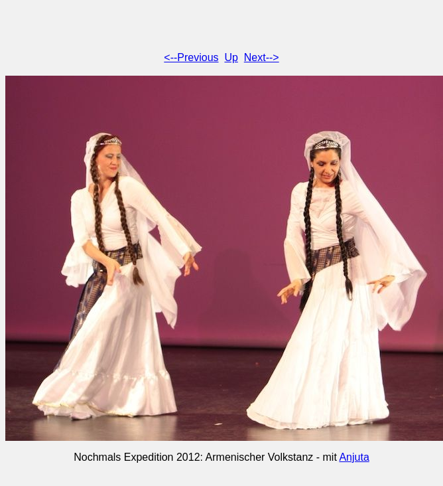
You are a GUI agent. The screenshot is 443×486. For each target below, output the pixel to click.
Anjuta (354, 457)
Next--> (261, 57)
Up (230, 57)
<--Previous (191, 57)
